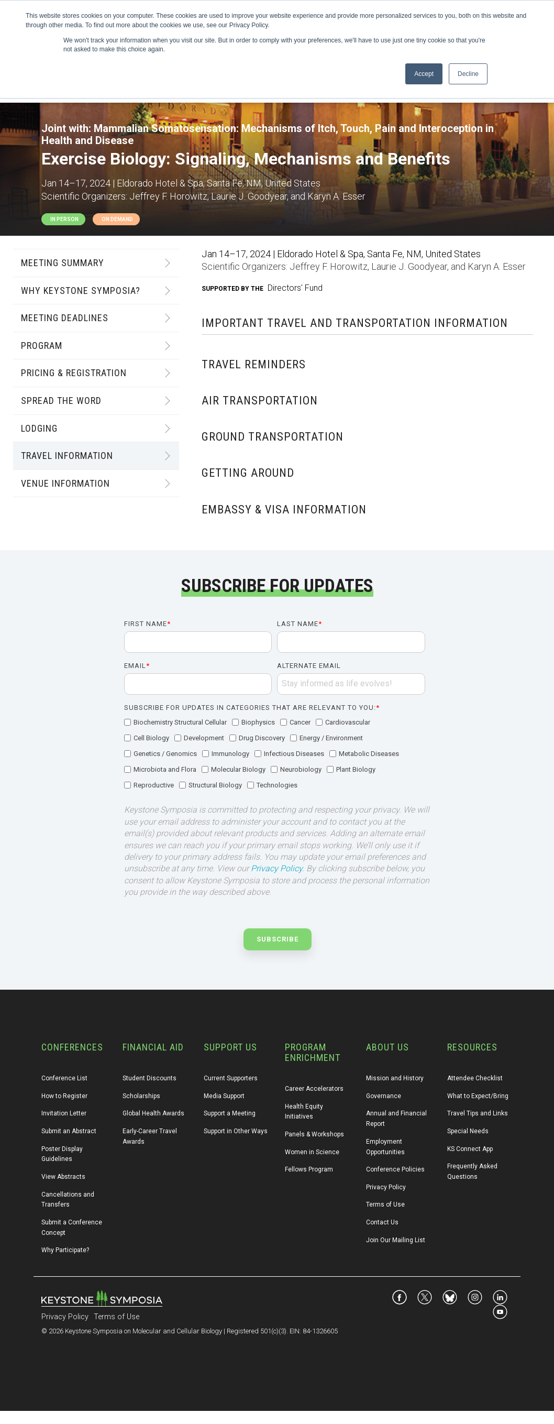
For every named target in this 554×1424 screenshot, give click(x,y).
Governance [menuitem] (383, 1096)
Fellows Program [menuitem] (309, 1169)
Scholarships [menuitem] (141, 1096)
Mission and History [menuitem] (395, 1078)
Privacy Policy (276, 868)
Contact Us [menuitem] (382, 1222)
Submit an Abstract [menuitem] (68, 1131)
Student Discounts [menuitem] (149, 1078)
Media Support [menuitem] (224, 1096)
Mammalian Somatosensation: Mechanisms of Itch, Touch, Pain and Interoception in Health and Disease (267, 134)
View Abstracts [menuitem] (63, 1176)
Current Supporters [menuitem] (231, 1078)
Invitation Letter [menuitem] (63, 1113)
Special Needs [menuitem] (468, 1131)
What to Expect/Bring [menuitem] (477, 1096)
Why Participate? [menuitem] (65, 1250)
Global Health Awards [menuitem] (153, 1113)
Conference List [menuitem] (64, 1078)
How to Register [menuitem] (64, 1096)
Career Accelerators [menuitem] (314, 1088)
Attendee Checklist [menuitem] (475, 1078)
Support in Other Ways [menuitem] (236, 1131)
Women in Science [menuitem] (312, 1152)
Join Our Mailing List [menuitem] (395, 1240)
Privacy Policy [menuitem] (386, 1187)
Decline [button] (468, 74)
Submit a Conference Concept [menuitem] (72, 1227)
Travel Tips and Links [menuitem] (477, 1113)
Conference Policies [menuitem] (395, 1169)
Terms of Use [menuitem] (385, 1204)
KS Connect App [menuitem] (470, 1149)
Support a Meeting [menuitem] (230, 1113)
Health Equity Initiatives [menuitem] (305, 1112)
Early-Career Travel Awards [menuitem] (151, 1136)
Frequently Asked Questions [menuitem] (473, 1171)
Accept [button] (424, 74)
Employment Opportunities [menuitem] (385, 1147)
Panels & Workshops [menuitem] (314, 1134)
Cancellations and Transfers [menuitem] (68, 1200)
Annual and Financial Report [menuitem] (397, 1118)
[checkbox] (274, 754)
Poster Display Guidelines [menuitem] (62, 1154)
